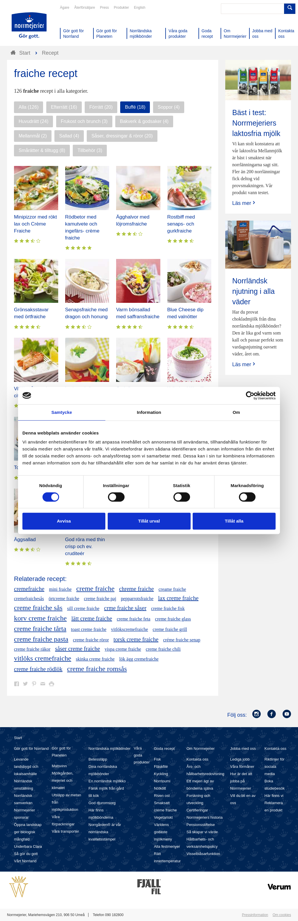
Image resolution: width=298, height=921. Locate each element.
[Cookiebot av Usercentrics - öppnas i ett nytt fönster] (250, 395)
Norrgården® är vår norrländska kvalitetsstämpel (104, 831)
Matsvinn (59, 766)
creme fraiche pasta (41, 639)
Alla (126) (28, 107)
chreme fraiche (136, 589)
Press (104, 8)
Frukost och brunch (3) (84, 121)
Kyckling (161, 774)
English (139, 8)
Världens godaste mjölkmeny (163, 831)
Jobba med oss (243, 748)
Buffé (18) (135, 107)
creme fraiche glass (173, 618)
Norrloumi (162, 781)
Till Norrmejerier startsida (29, 25)
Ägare (64, 8)
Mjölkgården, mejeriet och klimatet (62, 780)
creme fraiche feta (133, 618)
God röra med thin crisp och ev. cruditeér (85, 546)
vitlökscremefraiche (129, 629)
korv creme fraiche (40, 618)
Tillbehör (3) (89, 150)
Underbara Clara (28, 846)
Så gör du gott (26, 854)
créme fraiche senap (181, 639)
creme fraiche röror (91, 639)
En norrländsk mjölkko (107, 781)
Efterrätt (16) (64, 107)
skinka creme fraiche (95, 659)
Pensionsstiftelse (201, 824)
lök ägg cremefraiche (139, 659)
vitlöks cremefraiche (42, 658)
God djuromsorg (102, 803)
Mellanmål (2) (33, 135)
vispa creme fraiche (123, 649)
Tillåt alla (234, 520)
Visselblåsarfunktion (203, 854)
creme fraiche (95, 588)
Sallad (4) (69, 135)
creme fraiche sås (38, 607)
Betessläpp (97, 759)
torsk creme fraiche (135, 639)
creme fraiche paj (100, 598)
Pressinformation (255, 915)
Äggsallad (25, 539)
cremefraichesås (29, 598)
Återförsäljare (84, 8)
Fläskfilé (161, 766)
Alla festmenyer (167, 846)
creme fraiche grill (170, 629)
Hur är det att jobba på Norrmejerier (241, 781)
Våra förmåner (242, 766)
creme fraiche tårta (40, 628)
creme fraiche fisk (168, 608)
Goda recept (164, 748)
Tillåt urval (149, 520)
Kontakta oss (197, 759)
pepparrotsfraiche (137, 598)
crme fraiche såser (125, 608)
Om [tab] (236, 412)
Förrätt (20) (101, 107)
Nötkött (160, 788)
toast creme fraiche (89, 629)
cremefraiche (29, 589)
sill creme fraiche (83, 608)
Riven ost (162, 795)
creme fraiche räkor (32, 649)
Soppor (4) (169, 107)
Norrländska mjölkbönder (109, 748)
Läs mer (244, 203)
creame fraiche (172, 589)
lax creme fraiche (178, 598)
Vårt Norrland (25, 861)
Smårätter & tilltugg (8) (42, 150)
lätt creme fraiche (91, 618)
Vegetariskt (163, 817)
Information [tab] (149, 412)
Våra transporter (65, 831)
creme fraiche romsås (97, 669)
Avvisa (64, 520)
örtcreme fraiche (64, 598)
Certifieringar (197, 810)
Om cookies (282, 915)
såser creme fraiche (77, 648)
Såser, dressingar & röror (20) (122, 135)
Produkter (121, 8)
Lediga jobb (240, 759)
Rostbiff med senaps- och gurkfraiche (181, 224)
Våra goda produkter (142, 755)
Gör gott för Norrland (31, 748)
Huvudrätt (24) (33, 121)
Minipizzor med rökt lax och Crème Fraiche (35, 224)
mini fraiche (60, 589)
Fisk (157, 759)
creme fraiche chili (163, 649)
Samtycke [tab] (62, 412)
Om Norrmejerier (201, 748)
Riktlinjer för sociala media (275, 766)
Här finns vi (274, 795)
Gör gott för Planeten (61, 751)
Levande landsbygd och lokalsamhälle (26, 766)
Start (18, 738)
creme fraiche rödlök (38, 669)
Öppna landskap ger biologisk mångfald (28, 831)
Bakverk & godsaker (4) (144, 121)
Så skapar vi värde (202, 832)
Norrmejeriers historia (205, 817)
